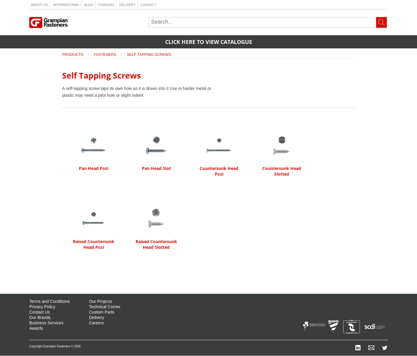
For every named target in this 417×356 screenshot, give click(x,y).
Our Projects (100, 301)
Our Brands (40, 317)
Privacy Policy (42, 306)
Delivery (127, 5)
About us (39, 5)
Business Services (46, 322)
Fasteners (105, 55)
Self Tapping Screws (149, 55)
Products (72, 55)
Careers (106, 5)
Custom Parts (101, 312)
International (66, 5)
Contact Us (39, 312)
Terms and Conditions (49, 301)
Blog (88, 5)
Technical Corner (104, 306)
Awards (36, 328)
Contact (148, 5)
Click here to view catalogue (208, 41)
